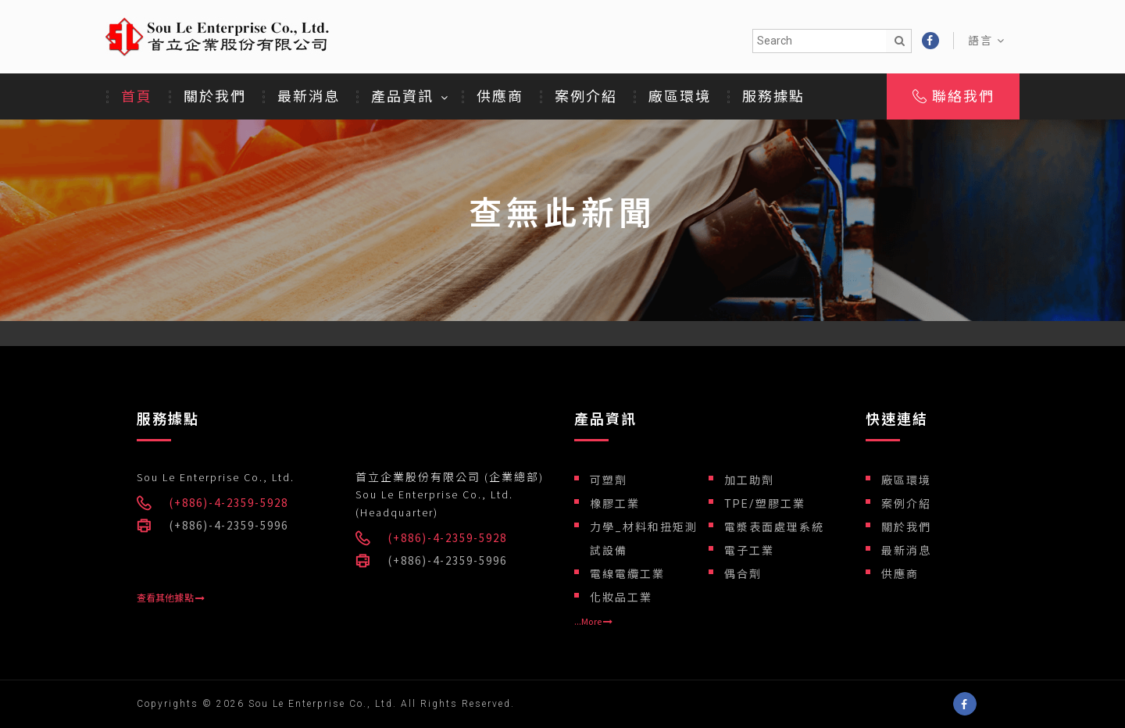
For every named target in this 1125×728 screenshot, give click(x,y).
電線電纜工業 (627, 574)
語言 (986, 41)
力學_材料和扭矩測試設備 (644, 539)
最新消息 (308, 96)
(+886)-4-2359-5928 (229, 502)
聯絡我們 (953, 96)
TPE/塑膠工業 (764, 504)
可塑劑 (608, 480)
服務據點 (773, 96)
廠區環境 (679, 96)
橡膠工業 (615, 504)
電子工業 (749, 550)
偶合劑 (743, 574)
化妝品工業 (621, 597)
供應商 (500, 96)
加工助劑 (749, 480)
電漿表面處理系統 (774, 527)
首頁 (136, 96)
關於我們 (215, 96)
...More (593, 622)
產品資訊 (402, 96)
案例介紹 (586, 96)
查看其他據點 (171, 598)
